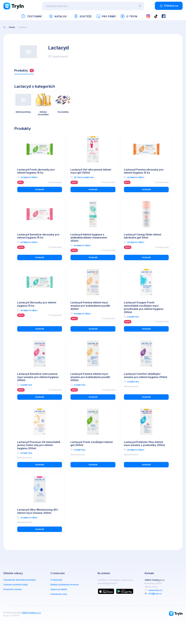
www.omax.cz (155, 590)
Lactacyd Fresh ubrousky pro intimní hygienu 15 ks (36, 171)
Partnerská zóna (59, 594)
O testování (56, 580)
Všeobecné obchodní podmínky (19, 580)
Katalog (58, 16)
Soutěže (83, 16)
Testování (31, 16)
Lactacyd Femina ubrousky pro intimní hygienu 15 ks (144, 171)
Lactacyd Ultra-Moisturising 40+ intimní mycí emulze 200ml (37, 511)
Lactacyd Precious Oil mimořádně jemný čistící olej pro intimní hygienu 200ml (38, 445)
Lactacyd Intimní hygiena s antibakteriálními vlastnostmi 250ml (88, 238)
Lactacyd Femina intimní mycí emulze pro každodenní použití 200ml (90, 377)
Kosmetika (133, 317)
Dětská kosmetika (84, 177)
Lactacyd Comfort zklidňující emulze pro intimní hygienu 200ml (145, 375)
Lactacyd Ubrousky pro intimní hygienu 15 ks (36, 304)
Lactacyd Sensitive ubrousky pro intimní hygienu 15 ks (38, 236)
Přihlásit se (168, 5)
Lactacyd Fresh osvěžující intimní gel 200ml (91, 443)
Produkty (24, 70)
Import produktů (59, 589)
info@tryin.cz (155, 593)
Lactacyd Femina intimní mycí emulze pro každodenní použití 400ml (90, 306)
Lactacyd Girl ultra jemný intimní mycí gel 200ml (90, 171)
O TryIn (128, 16)
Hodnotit (39, 189)
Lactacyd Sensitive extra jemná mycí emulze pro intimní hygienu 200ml (38, 377)
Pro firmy (106, 16)
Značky (12, 27)
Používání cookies (12, 589)
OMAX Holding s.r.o (31, 612)
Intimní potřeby (29, 177)
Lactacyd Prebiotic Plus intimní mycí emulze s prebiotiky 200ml (144, 443)
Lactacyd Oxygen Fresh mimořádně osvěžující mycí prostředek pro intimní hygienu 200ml (143, 307)
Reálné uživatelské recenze (65, 584)
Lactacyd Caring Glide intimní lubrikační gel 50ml (142, 236)
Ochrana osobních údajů (15, 584)
